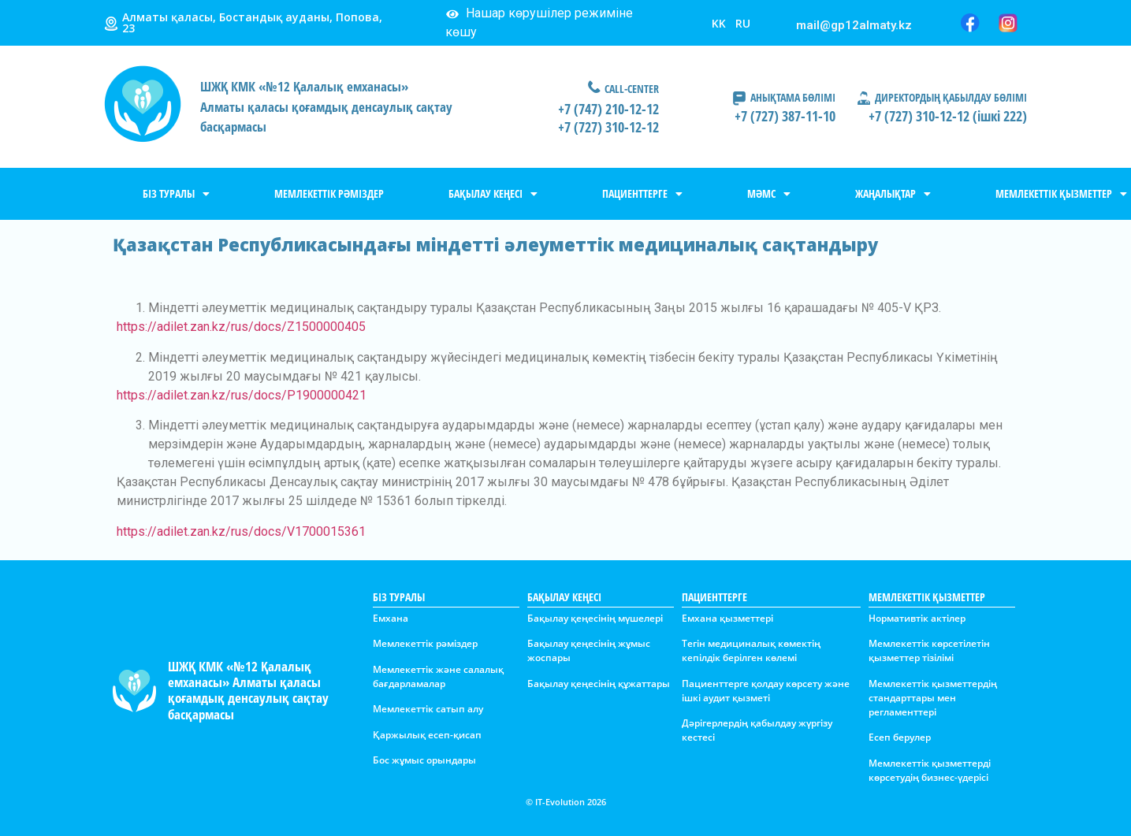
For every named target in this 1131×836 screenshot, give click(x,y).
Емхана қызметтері (727, 618)
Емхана (390, 618)
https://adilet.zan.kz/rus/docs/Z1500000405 (241, 326)
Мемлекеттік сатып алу (428, 708)
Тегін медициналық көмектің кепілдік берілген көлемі (751, 650)
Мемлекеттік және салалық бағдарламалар (438, 676)
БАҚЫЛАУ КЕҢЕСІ (493, 193)
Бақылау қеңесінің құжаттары (598, 683)
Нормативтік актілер (917, 618)
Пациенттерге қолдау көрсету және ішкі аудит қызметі (766, 690)
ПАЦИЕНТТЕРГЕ (642, 193)
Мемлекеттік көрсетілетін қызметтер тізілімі (929, 650)
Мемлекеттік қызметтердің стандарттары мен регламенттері (933, 698)
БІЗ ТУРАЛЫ (176, 193)
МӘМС (769, 193)
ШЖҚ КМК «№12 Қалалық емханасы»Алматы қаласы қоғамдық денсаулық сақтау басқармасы (326, 106)
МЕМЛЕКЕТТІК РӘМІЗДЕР (329, 193)
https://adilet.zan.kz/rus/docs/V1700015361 (241, 531)
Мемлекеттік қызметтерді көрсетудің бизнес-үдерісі (930, 770)
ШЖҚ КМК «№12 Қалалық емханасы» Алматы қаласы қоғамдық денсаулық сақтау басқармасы (248, 690)
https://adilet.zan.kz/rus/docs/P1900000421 (241, 395)
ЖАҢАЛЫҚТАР (893, 193)
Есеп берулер (900, 737)
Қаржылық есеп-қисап (427, 734)
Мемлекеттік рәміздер (425, 643)
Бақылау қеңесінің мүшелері (595, 618)
